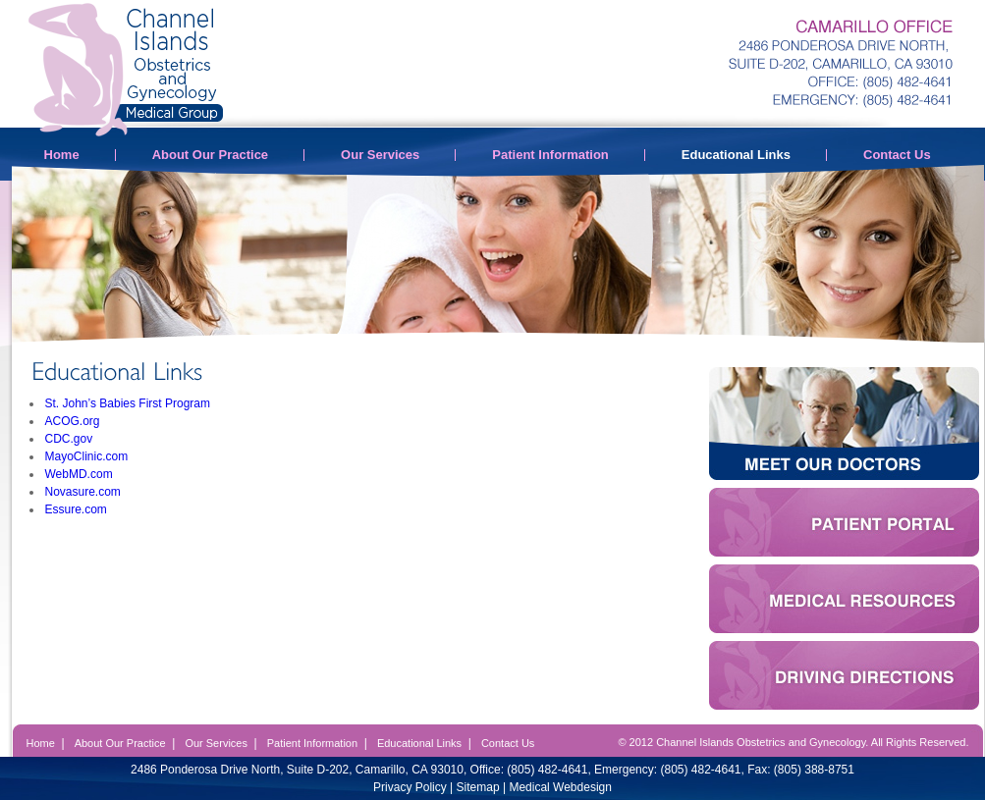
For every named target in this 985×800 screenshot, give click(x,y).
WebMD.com (79, 474)
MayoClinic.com (87, 456)
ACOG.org (72, 421)
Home (62, 154)
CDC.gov (69, 439)
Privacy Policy (410, 787)
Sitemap (478, 787)
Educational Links (736, 154)
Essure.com (76, 509)
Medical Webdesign (560, 787)
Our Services (380, 154)
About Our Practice (210, 154)
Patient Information (550, 154)
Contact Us (897, 154)
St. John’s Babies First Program (128, 403)
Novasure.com (83, 492)
